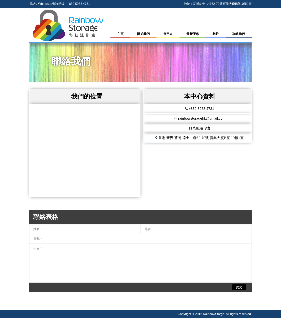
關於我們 (143, 34)
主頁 (120, 34)
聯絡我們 (238, 34)
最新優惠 (192, 34)
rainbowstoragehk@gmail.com (201, 118)
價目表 (168, 34)
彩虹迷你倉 (201, 128)
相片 (216, 34)
